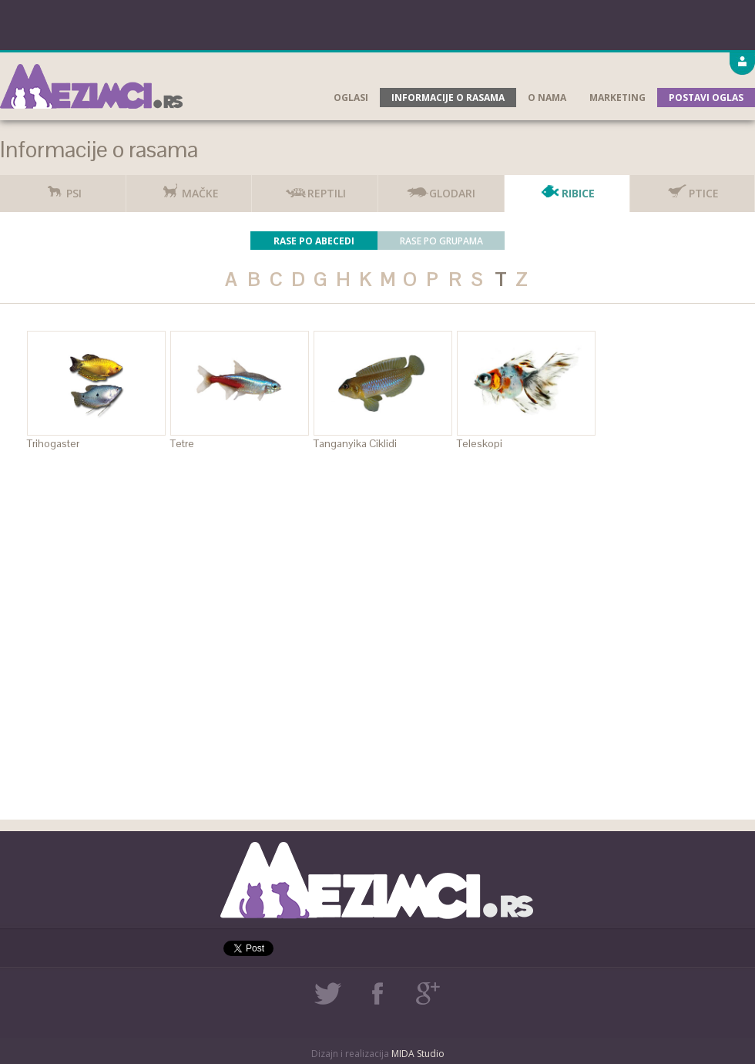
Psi (62, 187)
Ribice (567, 187)
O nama (547, 97)
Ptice (692, 187)
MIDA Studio (418, 1053)
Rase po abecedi (313, 240)
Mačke (189, 187)
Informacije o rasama (448, 97)
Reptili (315, 187)
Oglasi (351, 97)
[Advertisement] (378, 23)
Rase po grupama (441, 240)
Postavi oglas (706, 97)
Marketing (617, 97)
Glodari (440, 187)
